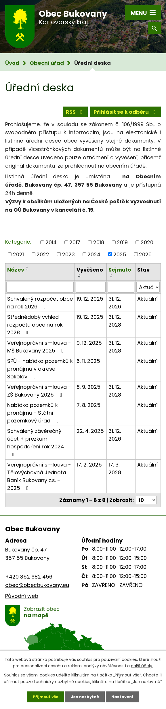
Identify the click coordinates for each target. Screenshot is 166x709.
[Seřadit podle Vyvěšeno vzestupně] (80, 278)
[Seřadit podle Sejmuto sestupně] (111, 281)
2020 (147, 246)
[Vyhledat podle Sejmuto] (121, 290)
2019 (122, 246)
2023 (68, 257)
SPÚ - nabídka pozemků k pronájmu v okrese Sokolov (40, 372)
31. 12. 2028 (114, 324)
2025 (119, 257)
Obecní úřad (47, 63)
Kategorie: (18, 245)
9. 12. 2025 (89, 346)
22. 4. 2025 (90, 434)
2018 (98, 246)
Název (15, 273)
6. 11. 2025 (88, 364)
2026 (145, 257)
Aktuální (147, 302)
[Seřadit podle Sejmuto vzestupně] (111, 278)
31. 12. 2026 (114, 306)
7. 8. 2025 (88, 408)
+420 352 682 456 (28, 580)
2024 (93, 257)
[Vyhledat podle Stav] (148, 290)
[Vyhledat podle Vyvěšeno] (90, 290)
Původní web (21, 599)
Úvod (12, 63)
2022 (43, 257)
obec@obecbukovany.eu (37, 588)
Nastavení (125, 696)
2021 (18, 257)
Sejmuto (119, 273)
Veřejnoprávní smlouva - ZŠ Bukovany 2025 (39, 394)
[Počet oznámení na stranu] (146, 504)
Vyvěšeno (90, 273)
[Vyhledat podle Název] (40, 290)
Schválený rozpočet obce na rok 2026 (40, 306)
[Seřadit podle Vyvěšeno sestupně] (80, 281)
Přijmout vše (43, 696)
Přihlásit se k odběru (126, 113)
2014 (51, 246)
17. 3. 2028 (114, 472)
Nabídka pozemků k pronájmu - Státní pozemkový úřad (34, 416)
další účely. (142, 664)
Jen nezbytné (85, 696)
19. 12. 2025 (90, 302)
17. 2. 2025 (89, 468)
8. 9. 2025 (88, 390)
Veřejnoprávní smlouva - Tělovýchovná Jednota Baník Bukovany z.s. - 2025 (39, 480)
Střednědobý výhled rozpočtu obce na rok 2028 (35, 328)
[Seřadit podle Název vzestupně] (27, 271)
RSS (75, 113)
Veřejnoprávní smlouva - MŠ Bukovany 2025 (39, 350)
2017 (74, 246)
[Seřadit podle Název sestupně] (27, 273)
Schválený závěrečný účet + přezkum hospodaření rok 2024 (35, 446)
